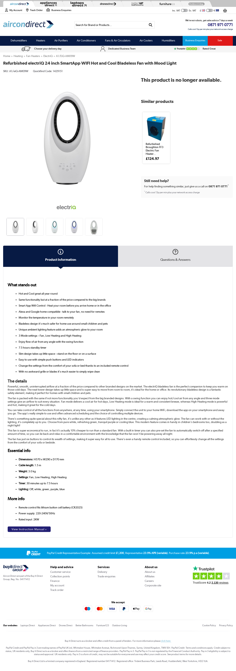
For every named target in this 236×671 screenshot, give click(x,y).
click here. (166, 641)
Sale (220, 40)
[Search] (110, 24)
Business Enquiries (195, 40)
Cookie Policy (209, 625)
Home (6, 56)
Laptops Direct (27, 625)
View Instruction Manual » (29, 529)
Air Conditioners (86, 40)
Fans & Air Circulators (117, 40)
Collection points (60, 576)
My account (57, 585)
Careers (149, 580)
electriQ (48, 56)
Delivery (102, 571)
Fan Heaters (33, 56)
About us (150, 571)
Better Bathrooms (84, 625)
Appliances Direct (47, 625)
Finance (54, 580)
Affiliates (150, 576)
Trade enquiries (106, 576)
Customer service (60, 571)
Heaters (40, 40)
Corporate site (153, 585)
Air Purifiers (61, 40)
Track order (57, 589)
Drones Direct (65, 625)
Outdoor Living (119, 625)
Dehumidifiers (19, 40)
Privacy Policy (226, 625)
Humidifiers (168, 40)
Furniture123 (102, 625)
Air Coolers (146, 40)
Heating (18, 56)
